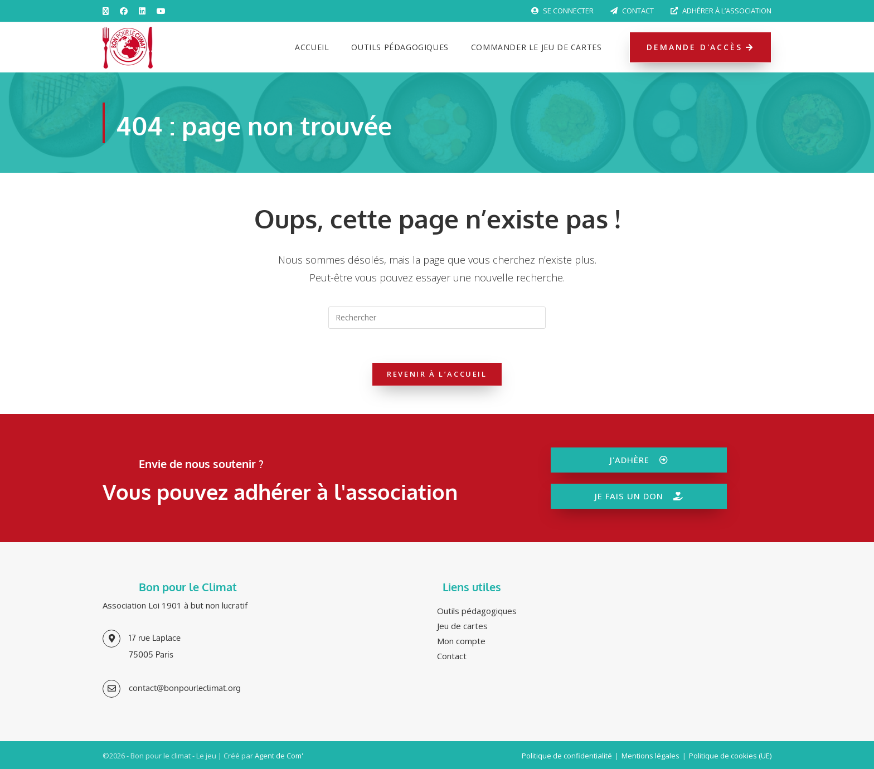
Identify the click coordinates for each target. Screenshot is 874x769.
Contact (632, 11)
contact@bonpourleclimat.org (185, 688)
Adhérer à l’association (721, 11)
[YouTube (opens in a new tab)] (161, 11)
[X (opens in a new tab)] (108, 11)
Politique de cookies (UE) (730, 756)
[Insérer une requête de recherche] (437, 317)
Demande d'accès (700, 47)
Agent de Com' (279, 756)
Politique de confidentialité (567, 756)
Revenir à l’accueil (437, 374)
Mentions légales (650, 756)
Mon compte (461, 640)
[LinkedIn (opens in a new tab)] (142, 11)
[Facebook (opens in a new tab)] (123, 11)
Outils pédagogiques (477, 610)
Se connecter (562, 11)
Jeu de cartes (462, 625)
